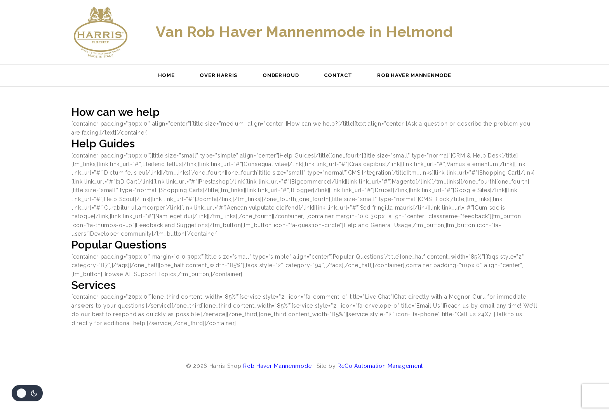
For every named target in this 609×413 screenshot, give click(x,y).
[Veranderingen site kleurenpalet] (27, 393)
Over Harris (218, 75)
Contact (338, 75)
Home (166, 75)
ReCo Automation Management (380, 366)
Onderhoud (281, 75)
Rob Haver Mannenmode (414, 75)
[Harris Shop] (100, 32)
